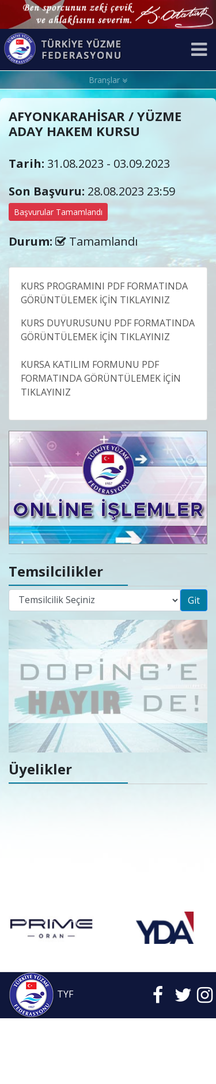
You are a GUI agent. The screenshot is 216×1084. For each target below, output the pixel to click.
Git (194, 600)
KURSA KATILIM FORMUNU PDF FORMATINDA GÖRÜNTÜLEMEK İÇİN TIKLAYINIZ (101, 378)
